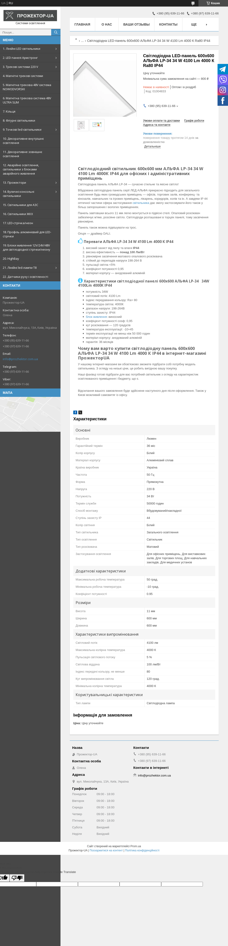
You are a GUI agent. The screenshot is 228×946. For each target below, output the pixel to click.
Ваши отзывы (136, 24)
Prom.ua (136, 846)
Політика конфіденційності (142, 850)
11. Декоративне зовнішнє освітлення (22, 154)
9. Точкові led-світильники (22, 129)
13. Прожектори (14, 182)
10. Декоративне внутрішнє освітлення (23, 140)
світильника (141, 203)
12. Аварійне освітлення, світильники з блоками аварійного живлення (21, 169)
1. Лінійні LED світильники (21, 48)
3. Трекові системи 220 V (20, 67)
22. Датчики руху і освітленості (25, 277)
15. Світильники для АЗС (20, 205)
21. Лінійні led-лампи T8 (20, 268)
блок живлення (96, 317)
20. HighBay (11, 258)
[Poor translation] (17, 878)
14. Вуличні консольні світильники (18, 193)
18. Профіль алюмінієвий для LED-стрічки (27, 234)
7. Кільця (9, 111)
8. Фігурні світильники (19, 120)
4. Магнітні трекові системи (23, 76)
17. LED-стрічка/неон (18, 223)
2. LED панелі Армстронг (20, 58)
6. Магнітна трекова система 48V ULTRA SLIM (27, 100)
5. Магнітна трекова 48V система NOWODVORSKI (27, 87)
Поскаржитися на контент (106, 850)
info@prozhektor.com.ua (20, 359)
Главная (82, 24)
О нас (107, 24)
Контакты (168, 24)
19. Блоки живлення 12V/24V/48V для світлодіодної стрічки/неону (26, 247)
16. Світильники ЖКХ (18, 214)
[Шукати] (55, 32)
